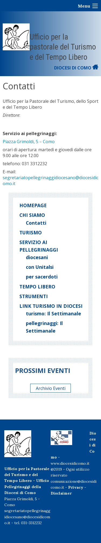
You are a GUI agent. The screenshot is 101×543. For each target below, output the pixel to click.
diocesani (37, 257)
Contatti (36, 223)
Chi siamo (32, 215)
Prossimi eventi (42, 370)
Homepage (33, 205)
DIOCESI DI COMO (76, 68)
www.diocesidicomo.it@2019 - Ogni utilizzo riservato (70, 469)
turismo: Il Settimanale (53, 313)
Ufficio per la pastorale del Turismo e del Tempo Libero (63, 47)
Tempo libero (37, 286)
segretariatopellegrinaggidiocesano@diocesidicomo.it (27, 516)
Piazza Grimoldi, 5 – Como (29, 141)
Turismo (30, 232)
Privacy (75, 487)
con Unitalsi (40, 267)
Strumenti (33, 296)
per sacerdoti (42, 276)
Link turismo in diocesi (50, 306)
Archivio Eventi (50, 388)
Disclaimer (61, 493)
